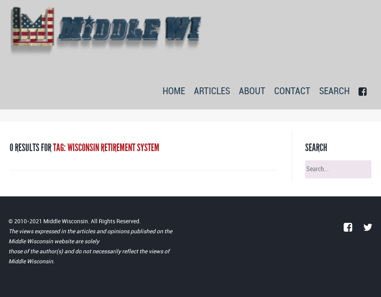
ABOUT (252, 92)
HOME (174, 92)
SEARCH (334, 92)
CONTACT (292, 92)
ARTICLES (212, 92)
